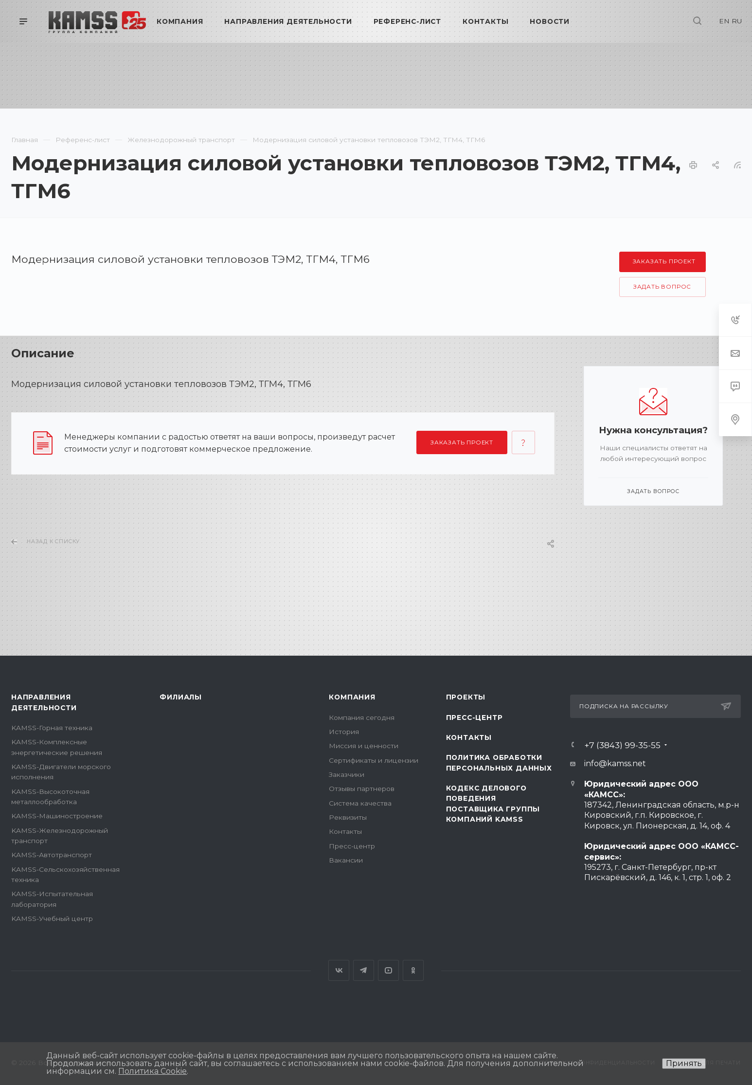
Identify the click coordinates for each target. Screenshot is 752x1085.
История (344, 732)
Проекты (466, 697)
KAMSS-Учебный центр (52, 918)
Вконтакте (338, 970)
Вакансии (346, 860)
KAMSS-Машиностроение (57, 816)
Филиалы (181, 697)
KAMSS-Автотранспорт (51, 855)
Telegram (363, 970)
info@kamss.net (615, 763)
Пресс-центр (352, 846)
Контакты (345, 831)
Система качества (360, 803)
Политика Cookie (152, 1071)
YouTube (388, 970)
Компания (352, 697)
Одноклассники (413, 970)
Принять (684, 1063)
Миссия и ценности (363, 746)
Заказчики (346, 774)
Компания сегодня (361, 717)
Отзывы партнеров (361, 788)
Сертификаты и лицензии (373, 760)
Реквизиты (348, 817)
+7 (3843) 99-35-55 (622, 745)
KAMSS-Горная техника (51, 728)
